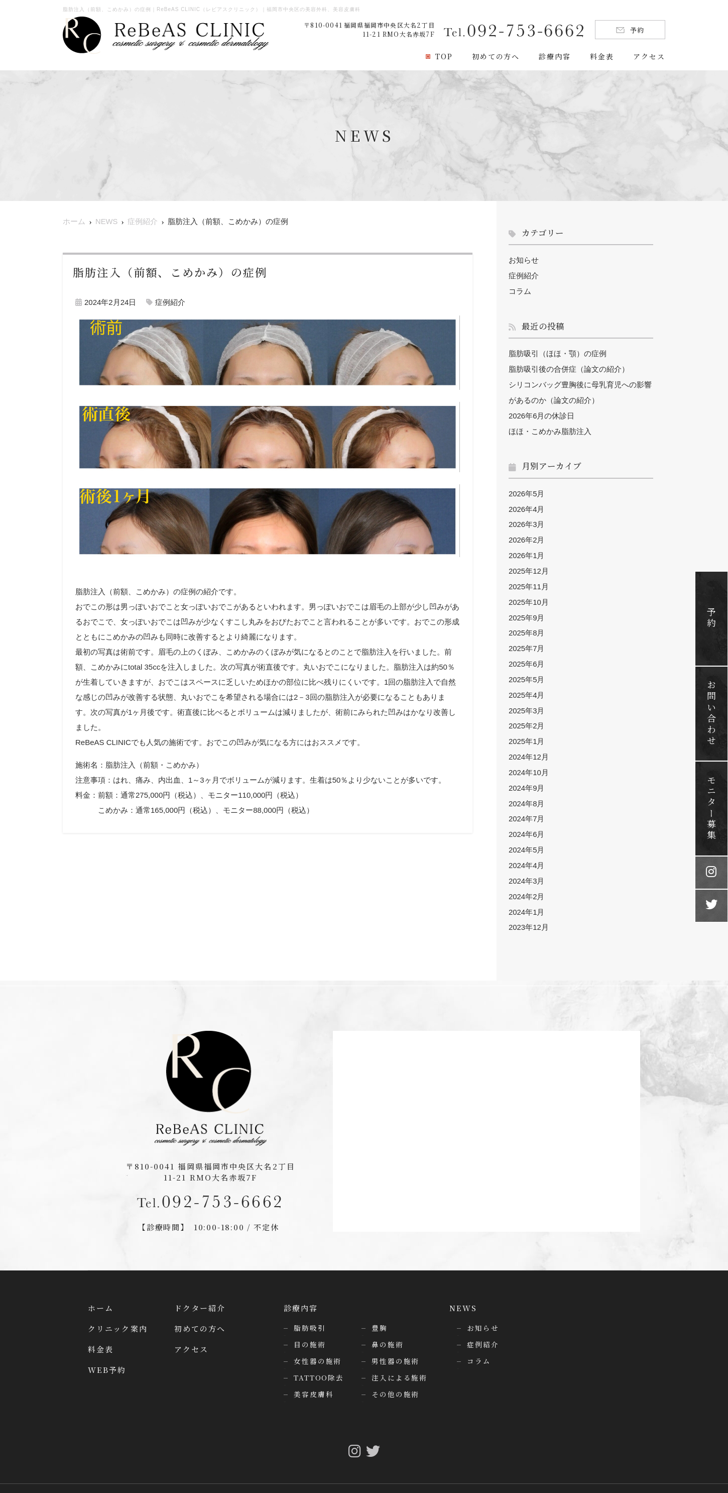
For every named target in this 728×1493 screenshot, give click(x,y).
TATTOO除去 (319, 1361)
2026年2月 (527, 534)
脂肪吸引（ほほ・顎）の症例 (557, 352)
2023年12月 (529, 911)
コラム (520, 290)
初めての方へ (496, 56)
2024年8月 (527, 791)
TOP (444, 56)
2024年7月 (527, 806)
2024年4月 (527, 851)
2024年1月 (527, 896)
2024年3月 (527, 866)
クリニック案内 (118, 1312)
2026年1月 (527, 550)
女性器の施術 (317, 1345)
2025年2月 (527, 715)
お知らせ (524, 260)
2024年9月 (527, 776)
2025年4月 (527, 685)
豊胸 (380, 1312)
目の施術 (310, 1328)
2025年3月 (527, 700)
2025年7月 (527, 640)
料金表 (602, 56)
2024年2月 (527, 881)
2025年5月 (527, 670)
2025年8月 (527, 625)
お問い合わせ (711, 713)
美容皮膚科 (313, 1378)
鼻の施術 (388, 1328)
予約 (630, 30)
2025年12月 (529, 565)
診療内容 (555, 56)
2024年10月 (529, 761)
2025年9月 (527, 610)
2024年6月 (527, 821)
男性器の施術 (395, 1345)
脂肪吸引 (310, 1312)
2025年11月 (529, 580)
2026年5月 (527, 489)
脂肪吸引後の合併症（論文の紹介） (569, 367)
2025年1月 (527, 730)
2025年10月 (529, 595)
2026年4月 (527, 504)
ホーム (100, 1292)
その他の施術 (395, 1378)
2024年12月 (529, 745)
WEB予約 (107, 1353)
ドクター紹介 (200, 1292)
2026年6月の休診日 (542, 412)
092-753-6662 (210, 1184)
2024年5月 (527, 836)
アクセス (649, 56)
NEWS (463, 1292)
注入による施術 (399, 1361)
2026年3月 (527, 519)
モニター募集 (711, 808)
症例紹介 (170, 302)
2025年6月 (527, 655)
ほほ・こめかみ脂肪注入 (550, 427)
